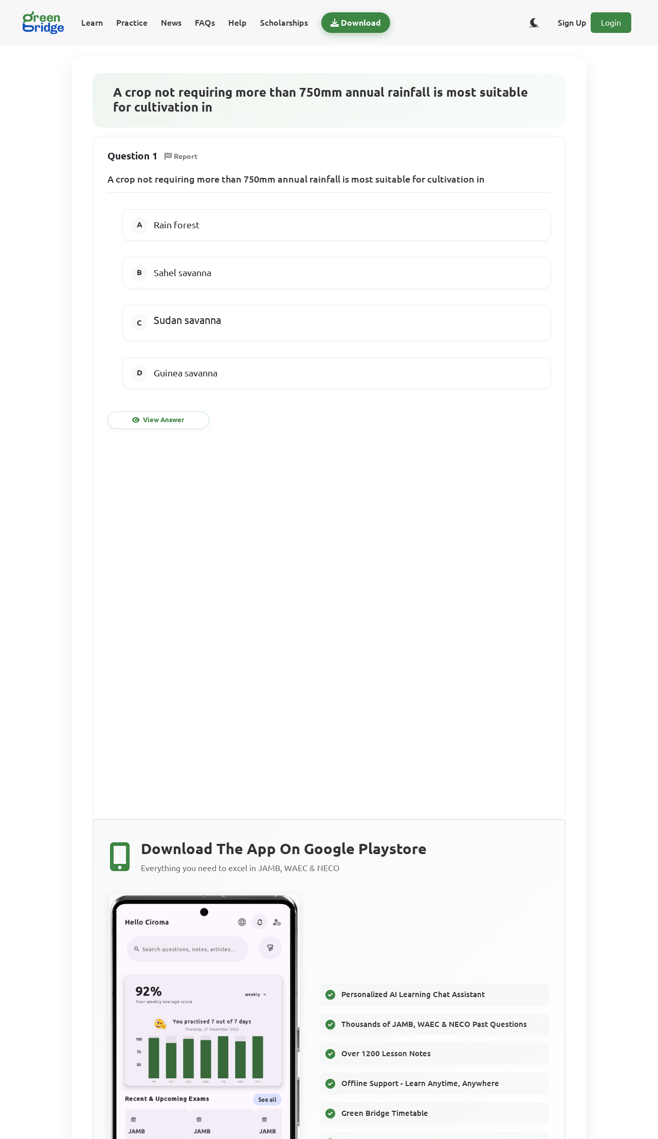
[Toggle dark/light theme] (534, 22)
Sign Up (572, 22)
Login (611, 22)
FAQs (205, 22)
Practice (132, 22)
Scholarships (284, 22)
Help (237, 22)
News (171, 22)
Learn (92, 22)
